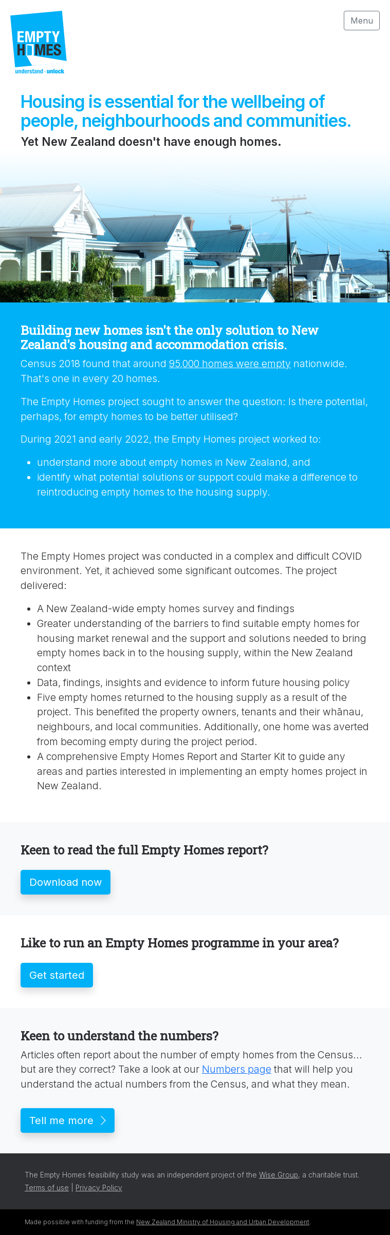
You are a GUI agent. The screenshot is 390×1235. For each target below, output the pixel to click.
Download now (65, 882)
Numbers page (236, 1069)
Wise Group (278, 1175)
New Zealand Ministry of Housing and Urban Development (222, 1222)
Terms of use (47, 1188)
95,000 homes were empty (230, 363)
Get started (56, 975)
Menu (361, 20)
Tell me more (67, 1120)
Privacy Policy (99, 1188)
